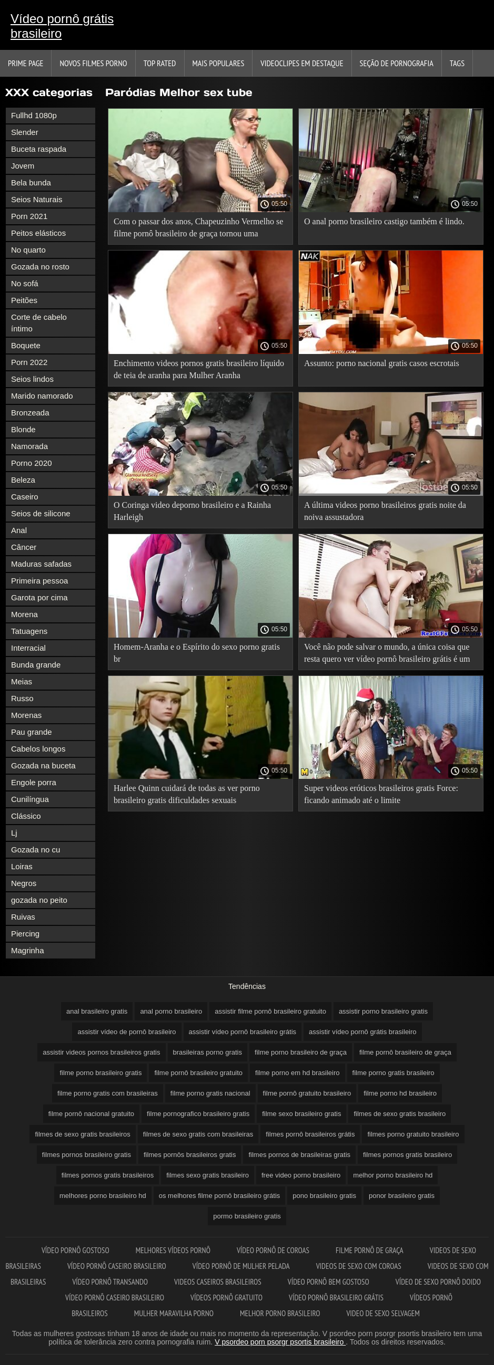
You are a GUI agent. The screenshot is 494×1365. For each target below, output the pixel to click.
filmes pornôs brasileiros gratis (190, 1155)
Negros (23, 883)
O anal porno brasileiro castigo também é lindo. (384, 221)
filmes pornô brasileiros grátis (310, 1134)
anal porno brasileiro (171, 1011)
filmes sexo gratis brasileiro (207, 1175)
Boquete (26, 345)
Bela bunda (31, 182)
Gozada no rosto (40, 266)
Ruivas (23, 916)
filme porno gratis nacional (210, 1093)
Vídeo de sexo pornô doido (438, 1282)
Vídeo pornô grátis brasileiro (62, 26)
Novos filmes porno (93, 63)
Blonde (23, 429)
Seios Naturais (37, 199)
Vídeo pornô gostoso (75, 1250)
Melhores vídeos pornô (173, 1250)
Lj (14, 832)
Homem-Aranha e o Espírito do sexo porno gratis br (197, 652)
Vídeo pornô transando (110, 1282)
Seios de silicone (40, 513)
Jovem (22, 165)
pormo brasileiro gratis (247, 1216)
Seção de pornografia (396, 63)
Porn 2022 (29, 362)
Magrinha (27, 950)
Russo (22, 698)
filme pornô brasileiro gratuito (198, 1073)
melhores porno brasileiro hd (102, 1196)
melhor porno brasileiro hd (392, 1175)
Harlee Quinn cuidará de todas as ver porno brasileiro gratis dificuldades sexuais (187, 794)
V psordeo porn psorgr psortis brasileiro (280, 1342)
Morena (24, 614)
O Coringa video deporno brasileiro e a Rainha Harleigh (192, 511)
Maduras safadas (41, 563)
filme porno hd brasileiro (400, 1093)
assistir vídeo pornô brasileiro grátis (242, 1032)
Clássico (26, 815)
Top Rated (160, 63)
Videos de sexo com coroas (358, 1266)
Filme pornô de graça (370, 1250)
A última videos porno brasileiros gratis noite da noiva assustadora (385, 511)
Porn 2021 (29, 216)
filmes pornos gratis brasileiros (108, 1175)
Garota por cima (39, 597)
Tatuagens (29, 631)
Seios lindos (32, 378)
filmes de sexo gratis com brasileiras (198, 1134)
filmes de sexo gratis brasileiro (400, 1114)
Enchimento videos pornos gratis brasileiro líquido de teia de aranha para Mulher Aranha (199, 369)
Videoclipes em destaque (301, 63)
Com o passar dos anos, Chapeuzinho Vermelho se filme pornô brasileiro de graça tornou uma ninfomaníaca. (198, 229)
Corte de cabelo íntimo (39, 322)
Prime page (25, 63)
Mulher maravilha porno (174, 1313)
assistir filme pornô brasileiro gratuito (270, 1011)
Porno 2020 (31, 463)
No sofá (24, 283)
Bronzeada (30, 412)
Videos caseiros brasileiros (217, 1282)
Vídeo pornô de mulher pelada (241, 1266)
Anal (19, 530)
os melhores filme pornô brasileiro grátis (219, 1196)
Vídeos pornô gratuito (226, 1298)
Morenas (26, 715)
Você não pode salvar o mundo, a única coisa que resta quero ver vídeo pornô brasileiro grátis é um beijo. (387, 654)
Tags (457, 63)
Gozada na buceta (43, 765)
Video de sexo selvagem (382, 1313)
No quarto (28, 249)
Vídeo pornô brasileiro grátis (336, 1298)
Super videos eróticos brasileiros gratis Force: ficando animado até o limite (381, 794)
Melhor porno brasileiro (280, 1313)
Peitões (24, 300)
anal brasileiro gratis (96, 1011)
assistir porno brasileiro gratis (383, 1011)
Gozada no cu (35, 849)
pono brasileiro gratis (324, 1196)
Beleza (23, 479)
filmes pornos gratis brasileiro (407, 1155)
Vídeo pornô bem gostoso (328, 1282)
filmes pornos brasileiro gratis (86, 1155)
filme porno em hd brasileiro (297, 1073)
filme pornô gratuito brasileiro (307, 1093)
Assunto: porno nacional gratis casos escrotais (381, 363)
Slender (24, 132)
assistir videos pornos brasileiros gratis (101, 1052)
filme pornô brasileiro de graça (405, 1052)
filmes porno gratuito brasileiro (413, 1134)
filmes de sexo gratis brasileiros (82, 1134)
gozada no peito (39, 899)
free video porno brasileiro (300, 1175)
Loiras (22, 866)
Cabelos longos (38, 748)
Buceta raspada (38, 148)
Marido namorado (42, 395)
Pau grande (31, 731)
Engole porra (33, 782)
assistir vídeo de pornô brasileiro (126, 1032)
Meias (21, 681)
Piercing (25, 933)
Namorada (29, 446)
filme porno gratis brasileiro (393, 1073)
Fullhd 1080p (34, 115)
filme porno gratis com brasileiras (107, 1093)
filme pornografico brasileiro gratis (198, 1114)
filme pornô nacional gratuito (91, 1114)
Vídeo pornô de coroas (273, 1250)
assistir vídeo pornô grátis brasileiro (362, 1032)
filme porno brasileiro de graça (301, 1052)
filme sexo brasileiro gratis (301, 1114)
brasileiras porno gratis (208, 1052)
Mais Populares (219, 63)
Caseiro (24, 496)
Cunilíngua (30, 799)
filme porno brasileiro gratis (100, 1073)
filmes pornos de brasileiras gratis (299, 1155)
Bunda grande (36, 664)
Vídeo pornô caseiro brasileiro (116, 1266)
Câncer (23, 547)
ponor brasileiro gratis (402, 1196)
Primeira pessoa (39, 580)
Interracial (28, 647)
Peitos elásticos (38, 232)
